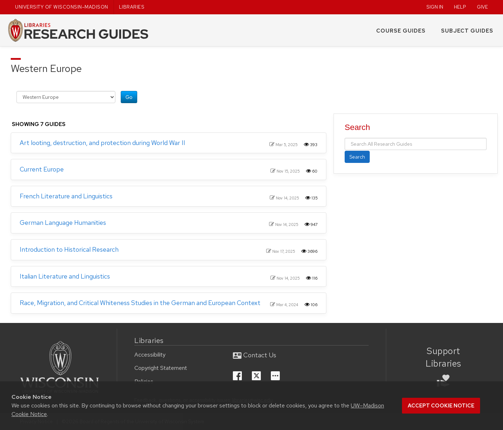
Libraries (132, 7)
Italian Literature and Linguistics (65, 276)
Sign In (434, 7)
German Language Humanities (63, 222)
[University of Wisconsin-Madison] (59, 368)
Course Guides (401, 30)
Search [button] (357, 157)
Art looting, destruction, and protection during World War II (102, 143)
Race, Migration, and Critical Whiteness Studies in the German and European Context (140, 303)
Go (129, 97)
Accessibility (150, 354)
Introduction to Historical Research (69, 249)
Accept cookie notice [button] (441, 405)
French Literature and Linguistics (66, 196)
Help (460, 7)
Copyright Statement (160, 368)
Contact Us (254, 355)
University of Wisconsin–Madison (61, 7)
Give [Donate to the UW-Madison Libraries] (482, 7)
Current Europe (42, 169)
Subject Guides (467, 30)
